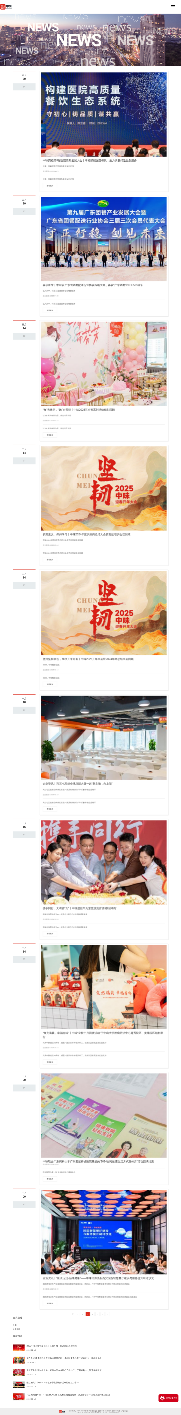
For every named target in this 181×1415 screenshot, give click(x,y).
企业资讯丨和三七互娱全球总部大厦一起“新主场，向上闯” (77, 783)
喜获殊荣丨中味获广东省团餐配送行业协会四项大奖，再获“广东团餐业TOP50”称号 (93, 285)
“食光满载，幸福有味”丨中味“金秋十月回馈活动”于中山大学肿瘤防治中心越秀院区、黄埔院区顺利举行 (103, 1034)
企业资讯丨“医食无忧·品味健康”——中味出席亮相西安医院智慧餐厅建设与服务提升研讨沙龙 (98, 1278)
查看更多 (50, 186)
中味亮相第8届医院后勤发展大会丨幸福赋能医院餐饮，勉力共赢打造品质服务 (89, 160)
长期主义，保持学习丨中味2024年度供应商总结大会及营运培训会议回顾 (86, 534)
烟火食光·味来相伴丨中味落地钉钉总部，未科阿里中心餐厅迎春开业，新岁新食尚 (63, 1358)
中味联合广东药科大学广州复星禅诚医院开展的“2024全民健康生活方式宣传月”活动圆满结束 (98, 1161)
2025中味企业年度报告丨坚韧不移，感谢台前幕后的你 (51, 1346)
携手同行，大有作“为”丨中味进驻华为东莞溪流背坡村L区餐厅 (80, 908)
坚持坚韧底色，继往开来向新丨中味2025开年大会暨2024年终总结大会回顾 (88, 659)
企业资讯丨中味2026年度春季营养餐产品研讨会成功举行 (52, 1382)
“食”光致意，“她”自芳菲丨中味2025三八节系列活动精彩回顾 (79, 409)
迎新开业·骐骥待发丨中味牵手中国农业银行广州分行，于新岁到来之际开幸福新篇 (63, 1370)
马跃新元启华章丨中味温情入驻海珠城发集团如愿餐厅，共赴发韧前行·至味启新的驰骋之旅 (68, 1395)
